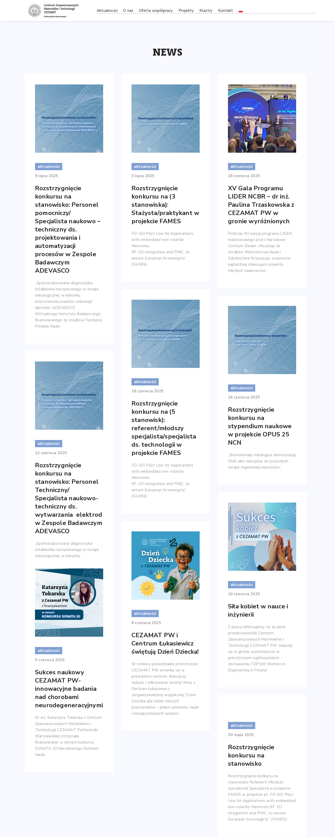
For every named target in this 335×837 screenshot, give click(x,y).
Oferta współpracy (156, 10)
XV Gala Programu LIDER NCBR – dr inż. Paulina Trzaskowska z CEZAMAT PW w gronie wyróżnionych (261, 204)
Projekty (186, 10)
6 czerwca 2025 (146, 622)
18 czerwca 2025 (244, 175)
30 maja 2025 (241, 666)
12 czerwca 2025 (51, 452)
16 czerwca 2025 (244, 397)
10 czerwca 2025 (244, 587)
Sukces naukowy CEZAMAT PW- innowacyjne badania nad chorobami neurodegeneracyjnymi (69, 680)
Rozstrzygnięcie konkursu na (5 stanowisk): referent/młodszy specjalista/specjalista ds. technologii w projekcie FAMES (163, 428)
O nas (128, 10)
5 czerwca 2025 (50, 651)
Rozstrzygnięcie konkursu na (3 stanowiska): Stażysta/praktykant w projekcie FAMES (165, 204)
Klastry (205, 10)
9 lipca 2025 (46, 175)
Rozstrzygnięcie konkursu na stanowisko (251, 687)
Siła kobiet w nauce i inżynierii (258, 604)
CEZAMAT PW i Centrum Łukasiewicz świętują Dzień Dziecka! (165, 643)
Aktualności (107, 10)
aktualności (49, 166)
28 (239, 795)
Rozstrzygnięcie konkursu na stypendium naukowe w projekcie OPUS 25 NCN (260, 426)
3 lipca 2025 (142, 175)
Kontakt (225, 10)
